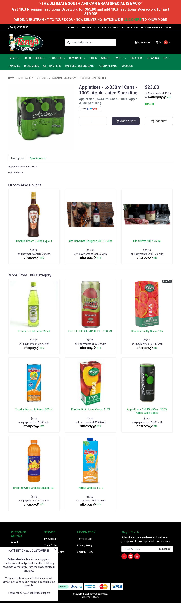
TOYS (166, 58)
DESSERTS (136, 58)
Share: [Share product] (89, 109)
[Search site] (68, 42)
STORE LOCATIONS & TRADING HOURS (118, 27)
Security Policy (85, 551)
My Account (50, 538)
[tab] (17, 158)
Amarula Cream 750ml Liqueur (34, 241)
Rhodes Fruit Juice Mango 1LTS (90, 409)
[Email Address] (139, 549)
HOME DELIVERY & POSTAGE (156, 27)
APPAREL (15, 66)
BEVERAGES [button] (76, 58)
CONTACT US (88, 27)
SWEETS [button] (119, 58)
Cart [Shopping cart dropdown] (161, 42)
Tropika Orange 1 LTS (90, 487)
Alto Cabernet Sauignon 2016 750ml (90, 241)
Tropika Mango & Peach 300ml (33, 409)
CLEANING (153, 58)
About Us (16, 542)
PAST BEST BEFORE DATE (79, 66)
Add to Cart (126, 121)
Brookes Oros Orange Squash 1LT (34, 487)
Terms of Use (84, 538)
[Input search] (94, 42)
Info (169, 97)
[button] (159, 121)
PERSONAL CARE (107, 66)
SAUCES (105, 58)
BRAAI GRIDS (31, 66)
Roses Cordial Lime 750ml (34, 331)
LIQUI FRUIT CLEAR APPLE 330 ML (90, 331)
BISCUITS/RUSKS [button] (33, 58)
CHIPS (93, 58)
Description (17, 158)
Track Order (50, 545)
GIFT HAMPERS (52, 66)
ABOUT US (72, 27)
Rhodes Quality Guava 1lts (147, 331)
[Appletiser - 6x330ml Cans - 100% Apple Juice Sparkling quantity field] (93, 121)
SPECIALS (127, 66)
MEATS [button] (13, 58)
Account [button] (143, 42)
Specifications (38, 158)
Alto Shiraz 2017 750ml (147, 241)
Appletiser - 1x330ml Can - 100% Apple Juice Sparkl (147, 411)
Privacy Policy (84, 545)
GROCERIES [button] (56, 58)
